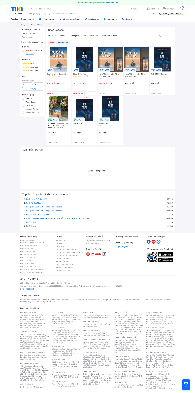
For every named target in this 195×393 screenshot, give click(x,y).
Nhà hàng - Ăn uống (126, 363)
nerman (125, 300)
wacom (132, 300)
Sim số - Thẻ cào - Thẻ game (132, 367)
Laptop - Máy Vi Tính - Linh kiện (97, 339)
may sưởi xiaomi (157, 380)
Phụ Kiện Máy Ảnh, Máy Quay (156, 355)
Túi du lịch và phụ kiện (95, 315)
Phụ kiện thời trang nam (96, 325)
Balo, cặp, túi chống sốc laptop (97, 316)
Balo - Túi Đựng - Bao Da (159, 361)
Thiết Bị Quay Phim (158, 365)
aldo (99, 300)
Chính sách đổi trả (26, 260)
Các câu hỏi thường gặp (28, 245)
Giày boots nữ (60, 353)
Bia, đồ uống (28, 342)
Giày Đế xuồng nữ (65, 355)
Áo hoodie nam (61, 334)
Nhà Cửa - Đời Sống (91, 352)
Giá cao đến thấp (109, 36)
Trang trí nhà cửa (89, 355)
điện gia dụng (34, 13)
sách (75, 13)
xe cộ (43, 13)
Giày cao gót (56, 349)
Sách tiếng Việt (119, 385)
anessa (138, 300)
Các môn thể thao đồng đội (160, 340)
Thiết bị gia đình (39, 387)
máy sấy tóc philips (161, 376)
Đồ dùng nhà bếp (26, 387)
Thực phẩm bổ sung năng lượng (160, 345)
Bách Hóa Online (90, 371)
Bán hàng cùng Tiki (93, 243)
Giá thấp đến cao (90, 36)
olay (151, 300)
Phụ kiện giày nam (62, 366)
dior (28, 300)
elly (83, 300)
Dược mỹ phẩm (40, 380)
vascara (23, 300)
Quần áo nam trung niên (64, 340)
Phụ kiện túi (74, 377)
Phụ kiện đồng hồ (93, 335)
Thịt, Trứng (31, 334)
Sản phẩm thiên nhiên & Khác (33, 373)
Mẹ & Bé (128, 323)
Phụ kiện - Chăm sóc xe (123, 374)
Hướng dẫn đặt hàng (27, 251)
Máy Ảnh (165, 367)
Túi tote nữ (65, 377)
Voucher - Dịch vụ (122, 356)
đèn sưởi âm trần (156, 388)
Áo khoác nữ (68, 317)
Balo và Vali (88, 312)
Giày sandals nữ (64, 351)
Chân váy (67, 319)
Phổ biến (52, 36)
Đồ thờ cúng (91, 365)
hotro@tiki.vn (39, 269)
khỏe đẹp (60, 13)
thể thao (82, 13)
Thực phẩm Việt (39, 336)
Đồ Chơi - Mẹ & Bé (28, 312)
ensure (64, 300)
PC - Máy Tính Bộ (93, 348)
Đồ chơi (42, 315)
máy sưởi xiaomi (162, 382)
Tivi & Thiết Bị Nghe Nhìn (127, 330)
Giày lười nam (56, 362)
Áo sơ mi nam (66, 332)
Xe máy (121, 376)
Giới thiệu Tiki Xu (62, 261)
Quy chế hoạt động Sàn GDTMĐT (98, 240)
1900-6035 (30, 240)
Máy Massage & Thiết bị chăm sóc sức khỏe (34, 371)
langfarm (31, 302)
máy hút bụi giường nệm (159, 383)
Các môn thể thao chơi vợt (160, 341)
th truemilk (45, 300)
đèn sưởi (157, 374)
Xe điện (135, 374)
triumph (105, 300)
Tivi (151, 321)
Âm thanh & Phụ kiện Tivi (154, 315)
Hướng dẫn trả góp (27, 263)
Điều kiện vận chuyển (63, 270)
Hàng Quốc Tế (120, 312)
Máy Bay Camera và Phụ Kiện (159, 366)
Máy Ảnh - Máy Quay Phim (157, 352)
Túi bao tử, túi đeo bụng (70, 386)
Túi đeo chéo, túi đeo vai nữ (62, 375)
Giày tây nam (67, 362)
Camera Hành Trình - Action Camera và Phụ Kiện (159, 359)
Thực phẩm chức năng (32, 368)
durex (70, 300)
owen (58, 300)
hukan (38, 302)
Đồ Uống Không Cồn (96, 382)
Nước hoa (28, 378)
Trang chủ (154, 9)
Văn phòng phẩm (132, 385)
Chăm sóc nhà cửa (33, 348)
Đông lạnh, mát (35, 338)
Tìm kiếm (133, 9)
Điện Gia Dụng (26, 384)
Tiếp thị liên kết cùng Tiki (65, 264)
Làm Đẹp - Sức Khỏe (29, 363)
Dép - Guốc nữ (67, 349)
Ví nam (54, 384)
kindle (119, 300)
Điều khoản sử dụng (63, 258)
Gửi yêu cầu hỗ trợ (26, 248)
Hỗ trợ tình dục (38, 378)
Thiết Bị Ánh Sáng (160, 357)
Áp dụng (33, 89)
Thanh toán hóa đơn (121, 359)
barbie (52, 300)
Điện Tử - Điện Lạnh (154, 312)
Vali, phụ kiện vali (105, 317)
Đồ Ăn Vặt (90, 380)
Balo (84, 315)
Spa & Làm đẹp (129, 361)
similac (156, 300)
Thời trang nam (58, 327)
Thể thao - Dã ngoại (125, 319)
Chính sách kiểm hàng (28, 257)
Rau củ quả (28, 336)
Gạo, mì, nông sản (31, 340)
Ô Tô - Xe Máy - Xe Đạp (124, 371)
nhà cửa (68, 13)
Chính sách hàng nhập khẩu (30, 266)
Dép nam (63, 364)
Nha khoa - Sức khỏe (127, 365)
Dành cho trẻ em (31, 344)
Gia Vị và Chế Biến (93, 378)
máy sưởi (149, 374)
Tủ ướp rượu (168, 323)
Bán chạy (63, 36)
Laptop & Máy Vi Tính (131, 327)
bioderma (77, 300)
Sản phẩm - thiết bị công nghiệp (128, 328)
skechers (93, 300)
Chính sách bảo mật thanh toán (67, 249)
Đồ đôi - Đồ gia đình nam (68, 336)
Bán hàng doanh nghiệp (64, 267)
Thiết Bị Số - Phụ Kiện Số (125, 337)
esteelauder (35, 300)
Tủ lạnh (152, 317)
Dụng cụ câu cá (156, 338)
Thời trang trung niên (63, 323)
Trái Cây (23, 334)
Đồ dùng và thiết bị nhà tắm (97, 361)
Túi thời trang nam (59, 381)
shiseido (23, 302)
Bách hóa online (125, 325)
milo (87, 300)
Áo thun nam (56, 330)
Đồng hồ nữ (96, 333)
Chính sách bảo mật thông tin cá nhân (69, 252)
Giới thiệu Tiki (60, 240)
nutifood (112, 300)
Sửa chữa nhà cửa (93, 357)
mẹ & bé (51, 13)
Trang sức (86, 333)
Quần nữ (67, 315)
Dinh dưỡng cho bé (31, 321)
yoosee (145, 300)
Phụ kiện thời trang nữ (90, 324)
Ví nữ (74, 375)
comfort (163, 300)
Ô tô (126, 376)
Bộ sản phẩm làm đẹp (33, 379)
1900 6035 (30, 289)
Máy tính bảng (30, 359)
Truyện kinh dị (27, 37)
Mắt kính (103, 324)
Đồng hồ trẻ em (106, 335)
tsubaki (52, 302)
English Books (127, 387)
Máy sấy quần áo (157, 323)
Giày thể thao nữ (164, 344)
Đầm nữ (60, 315)
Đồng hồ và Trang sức (92, 330)
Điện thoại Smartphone (28, 355)
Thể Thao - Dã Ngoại (155, 327)
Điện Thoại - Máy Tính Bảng (32, 352)
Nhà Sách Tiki (120, 382)
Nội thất (93, 359)
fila (47, 302)
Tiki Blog (59, 243)
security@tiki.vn (38, 272)
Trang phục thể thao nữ (154, 330)
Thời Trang (134, 315)
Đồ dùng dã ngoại (160, 332)
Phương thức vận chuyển (29, 254)
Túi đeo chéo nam (64, 384)
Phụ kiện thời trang (91, 321)
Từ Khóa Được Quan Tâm (156, 371)
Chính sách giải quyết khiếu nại (67, 255)
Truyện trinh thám (28, 33)
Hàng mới (75, 36)
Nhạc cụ (100, 365)
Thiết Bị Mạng (95, 346)
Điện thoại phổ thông (31, 357)
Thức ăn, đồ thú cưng (31, 346)
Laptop (103, 348)
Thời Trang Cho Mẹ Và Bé (29, 315)
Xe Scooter (134, 376)
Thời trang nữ (57, 312)
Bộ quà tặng (93, 384)
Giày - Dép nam (58, 359)
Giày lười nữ (70, 353)
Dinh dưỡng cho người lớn (33, 323)
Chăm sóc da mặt (26, 366)
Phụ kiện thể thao (160, 334)
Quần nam (65, 330)
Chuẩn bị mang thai (32, 327)
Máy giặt (153, 319)
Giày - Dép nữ (58, 346)
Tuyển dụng (60, 246)
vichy (43, 302)
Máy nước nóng (159, 321)
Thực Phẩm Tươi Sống (29, 331)
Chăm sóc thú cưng (90, 374)
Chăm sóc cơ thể (31, 370)
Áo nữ (54, 315)
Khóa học (133, 359)
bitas (169, 300)
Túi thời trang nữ (59, 372)
